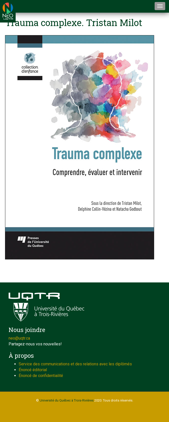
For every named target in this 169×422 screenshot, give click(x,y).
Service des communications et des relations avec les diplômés (75, 364)
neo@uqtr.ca (19, 338)
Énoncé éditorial (33, 369)
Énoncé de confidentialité (41, 375)
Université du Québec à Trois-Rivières (67, 400)
